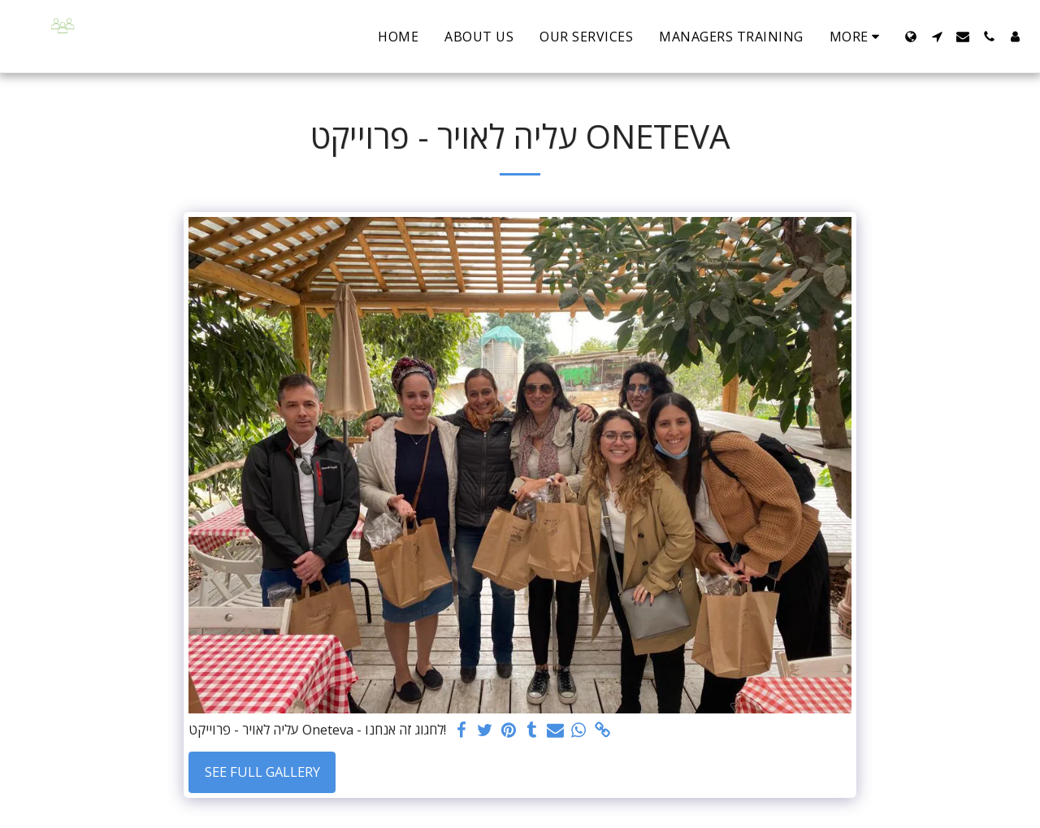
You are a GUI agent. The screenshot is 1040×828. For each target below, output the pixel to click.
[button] (937, 36)
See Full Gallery (262, 771)
